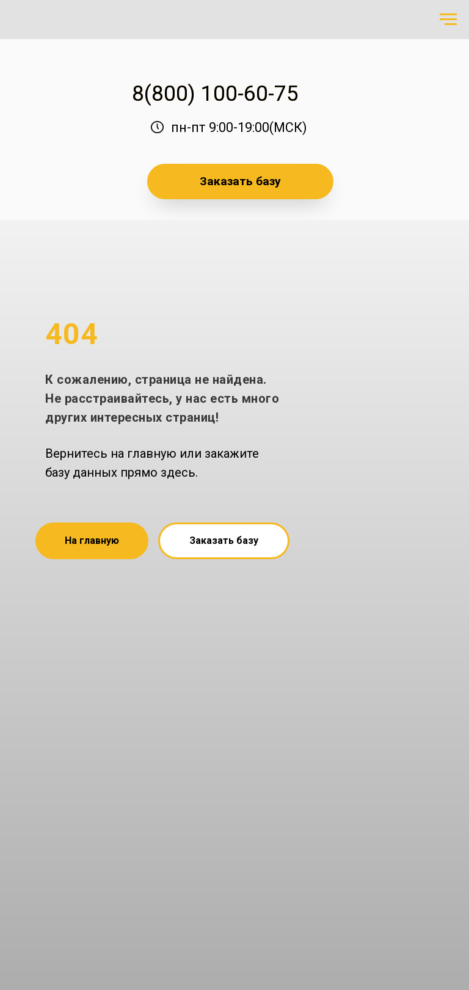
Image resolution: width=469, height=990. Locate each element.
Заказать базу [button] (240, 181)
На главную (92, 540)
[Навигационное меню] (448, 19)
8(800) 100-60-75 (215, 93)
